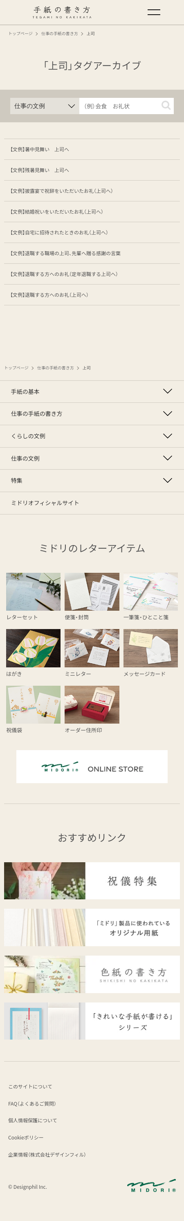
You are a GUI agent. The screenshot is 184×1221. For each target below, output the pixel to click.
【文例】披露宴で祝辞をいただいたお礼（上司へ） (61, 190)
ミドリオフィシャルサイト (50, 517)
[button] (166, 105)
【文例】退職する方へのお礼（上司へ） (49, 294)
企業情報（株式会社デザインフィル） (47, 1169)
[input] (126, 106)
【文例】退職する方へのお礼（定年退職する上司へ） (64, 273)
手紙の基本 (28, 393)
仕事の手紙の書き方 (41, 417)
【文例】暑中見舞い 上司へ (39, 149)
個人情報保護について (32, 1135)
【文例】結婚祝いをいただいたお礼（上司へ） (56, 211)
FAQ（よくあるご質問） (32, 1118)
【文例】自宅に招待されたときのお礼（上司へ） (59, 232)
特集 (18, 492)
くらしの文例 (31, 442)
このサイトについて (30, 1101)
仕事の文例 (28, 467)
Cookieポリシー (26, 1152)
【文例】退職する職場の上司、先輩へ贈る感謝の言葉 (65, 252)
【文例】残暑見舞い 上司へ (39, 169)
